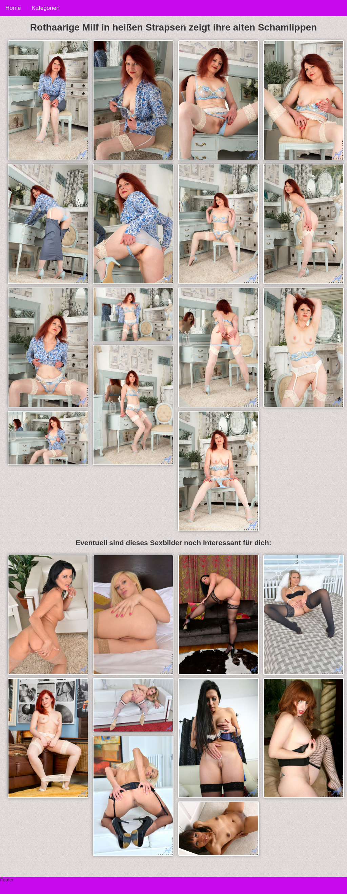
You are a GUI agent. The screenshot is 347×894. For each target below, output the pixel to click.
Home (13, 8)
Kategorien (45, 8)
